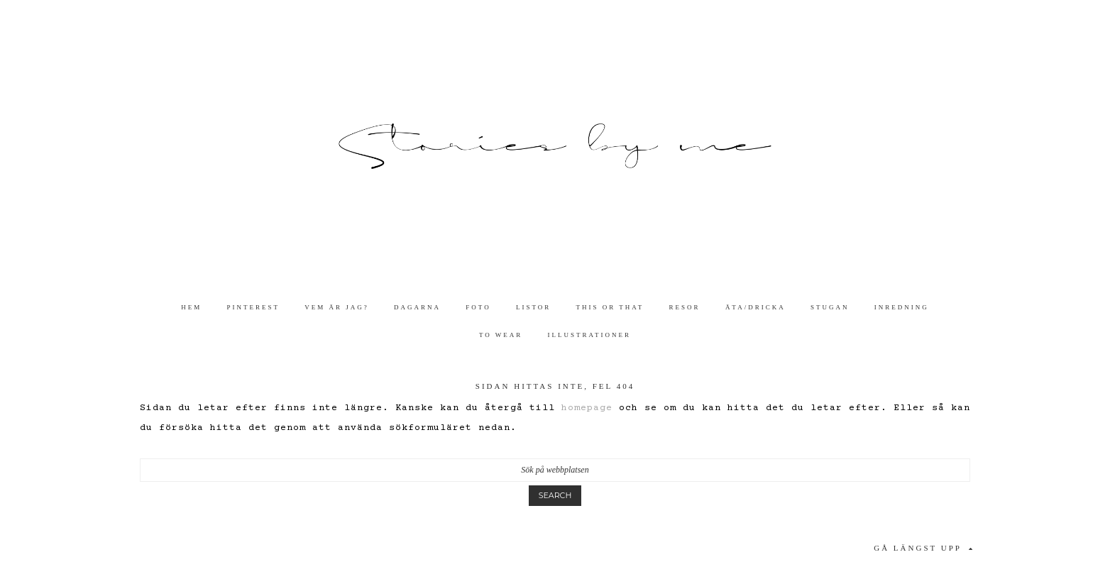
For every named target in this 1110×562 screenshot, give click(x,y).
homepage (586, 408)
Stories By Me (555, 146)
